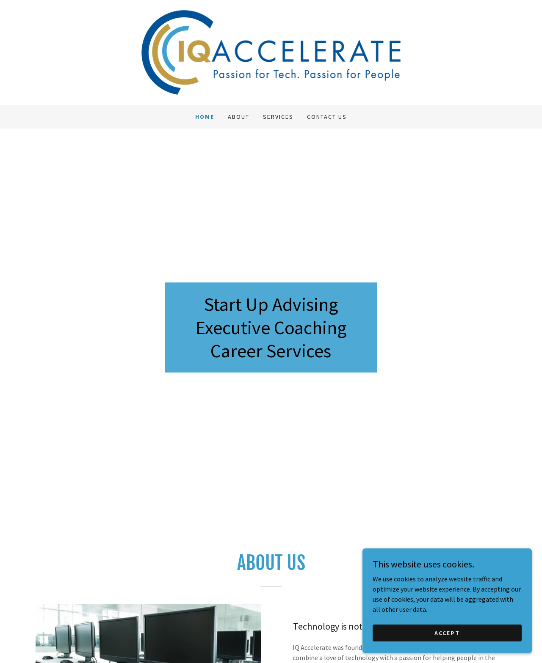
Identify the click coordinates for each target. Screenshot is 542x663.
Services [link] (278, 117)
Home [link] (204, 117)
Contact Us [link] (327, 117)
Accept (447, 638)
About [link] (238, 117)
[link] (271, 51)
